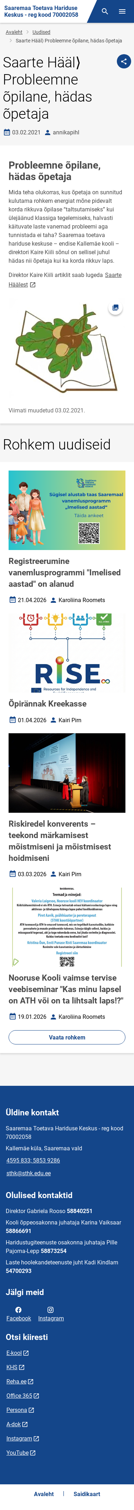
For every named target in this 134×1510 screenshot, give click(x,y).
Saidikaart (87, 1494)
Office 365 (19, 1395)
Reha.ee (16, 1381)
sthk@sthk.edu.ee (28, 1173)
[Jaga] (124, 61)
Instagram (51, 1313)
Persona (16, 1410)
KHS (12, 1367)
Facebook (18, 1313)
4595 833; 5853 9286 (33, 1160)
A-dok (13, 1424)
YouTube (17, 1452)
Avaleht (14, 32)
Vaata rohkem (67, 1037)
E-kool (14, 1353)
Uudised (41, 32)
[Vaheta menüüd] (122, 11)
